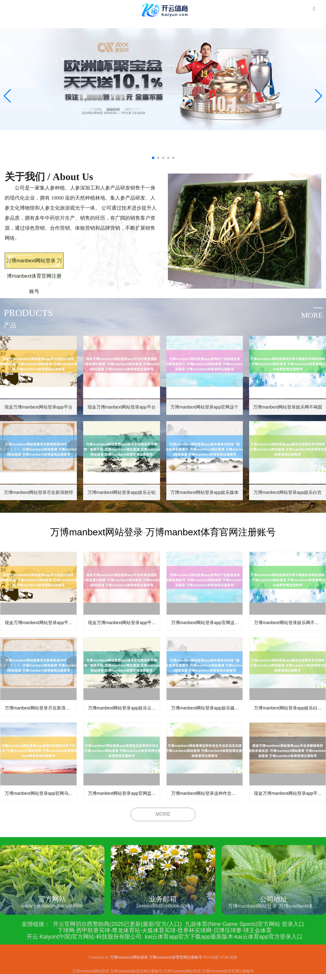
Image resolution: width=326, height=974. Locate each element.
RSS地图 (210, 957)
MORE (163, 814)
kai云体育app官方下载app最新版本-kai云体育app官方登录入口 (223, 937)
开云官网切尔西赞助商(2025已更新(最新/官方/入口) (117, 924)
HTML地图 (228, 957)
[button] (318, 96)
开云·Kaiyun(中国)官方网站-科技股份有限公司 (84, 937)
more (312, 315)
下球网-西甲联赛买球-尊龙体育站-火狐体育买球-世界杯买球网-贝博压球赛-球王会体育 (164, 930)
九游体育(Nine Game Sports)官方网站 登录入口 (244, 924)
